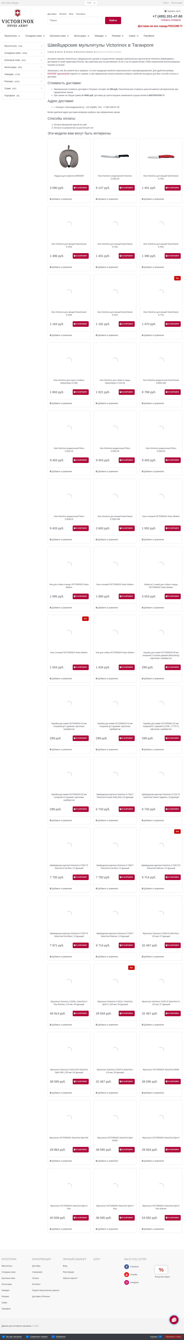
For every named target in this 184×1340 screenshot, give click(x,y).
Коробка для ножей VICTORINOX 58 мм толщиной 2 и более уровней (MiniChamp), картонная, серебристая (161, 655)
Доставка (52, 14)
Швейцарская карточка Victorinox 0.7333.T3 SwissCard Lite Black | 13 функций (69, 934)
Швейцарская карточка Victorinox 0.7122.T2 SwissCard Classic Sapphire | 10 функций (161, 795)
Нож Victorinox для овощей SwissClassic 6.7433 (68, 245)
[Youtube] (126, 1274)
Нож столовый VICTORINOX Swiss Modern (161, 516)
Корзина (153, 1336)
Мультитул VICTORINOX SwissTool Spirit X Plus (69, 1207)
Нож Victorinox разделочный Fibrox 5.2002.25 (115, 449)
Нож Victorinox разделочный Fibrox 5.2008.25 (69, 517)
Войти (166, 3)
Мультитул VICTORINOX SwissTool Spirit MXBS (115, 1139)
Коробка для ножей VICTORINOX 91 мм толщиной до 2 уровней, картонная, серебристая (68, 726)
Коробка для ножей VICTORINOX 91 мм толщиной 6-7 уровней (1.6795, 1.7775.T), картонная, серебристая (161, 726)
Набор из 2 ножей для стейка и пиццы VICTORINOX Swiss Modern (161, 585)
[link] (15, 3)
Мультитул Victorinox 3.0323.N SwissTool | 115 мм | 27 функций (161, 934)
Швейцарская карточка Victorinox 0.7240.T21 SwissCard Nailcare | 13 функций (161, 866)
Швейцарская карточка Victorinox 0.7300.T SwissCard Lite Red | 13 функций (114, 866)
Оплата (62, 14)
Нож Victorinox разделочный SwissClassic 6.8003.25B (161, 381)
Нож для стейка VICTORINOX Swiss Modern (115, 652)
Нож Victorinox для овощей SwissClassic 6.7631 (114, 313)
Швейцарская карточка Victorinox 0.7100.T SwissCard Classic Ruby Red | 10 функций (114, 795)
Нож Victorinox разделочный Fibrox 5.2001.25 (69, 449)
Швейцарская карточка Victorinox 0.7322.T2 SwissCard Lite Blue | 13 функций (69, 866)
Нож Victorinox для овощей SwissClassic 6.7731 (160, 313)
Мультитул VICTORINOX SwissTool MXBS (161, 1070)
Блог (71, 14)
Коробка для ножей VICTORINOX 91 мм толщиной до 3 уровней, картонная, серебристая (114, 726)
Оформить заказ (173, 1337)
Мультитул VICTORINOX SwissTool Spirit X (161, 1138)
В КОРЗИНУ (81, 188)
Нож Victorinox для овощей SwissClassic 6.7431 (114, 245)
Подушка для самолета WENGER (69, 176)
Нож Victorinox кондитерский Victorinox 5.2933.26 (115, 177)
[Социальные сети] (174, 1319)
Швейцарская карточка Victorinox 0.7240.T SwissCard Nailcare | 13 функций (114, 934)
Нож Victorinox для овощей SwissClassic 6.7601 (160, 245)
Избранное (61, 1336)
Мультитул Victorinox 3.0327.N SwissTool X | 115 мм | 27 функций (161, 1003)
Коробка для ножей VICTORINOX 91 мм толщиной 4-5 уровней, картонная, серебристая (68, 797)
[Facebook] (126, 1266)
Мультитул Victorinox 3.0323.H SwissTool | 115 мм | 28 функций (115, 1071)
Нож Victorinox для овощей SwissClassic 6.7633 (68, 313)
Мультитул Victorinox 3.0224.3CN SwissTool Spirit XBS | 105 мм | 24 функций (69, 1071)
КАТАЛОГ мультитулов (58, 74)
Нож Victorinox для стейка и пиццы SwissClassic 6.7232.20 (115, 381)
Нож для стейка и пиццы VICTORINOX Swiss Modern (69, 585)
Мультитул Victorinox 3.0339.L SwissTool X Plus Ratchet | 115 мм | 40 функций (69, 1003)
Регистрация (176, 3)
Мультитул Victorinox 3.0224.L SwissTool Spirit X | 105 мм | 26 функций (115, 1003)
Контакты (80, 14)
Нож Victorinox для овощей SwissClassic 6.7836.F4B (114, 517)
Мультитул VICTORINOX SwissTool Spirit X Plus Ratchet (161, 1207)
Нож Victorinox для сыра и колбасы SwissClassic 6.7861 (69, 381)
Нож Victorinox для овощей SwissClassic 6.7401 (160, 177)
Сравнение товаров (39, 1336)
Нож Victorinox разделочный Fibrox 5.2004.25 (161, 449)
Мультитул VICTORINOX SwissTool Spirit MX (69, 1138)
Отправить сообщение (171, 20)
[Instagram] (126, 1282)
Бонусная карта (162, 1277)
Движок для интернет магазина (16, 1326)
